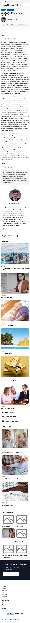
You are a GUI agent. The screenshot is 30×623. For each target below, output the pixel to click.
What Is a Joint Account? (7, 408)
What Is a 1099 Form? (6, 297)
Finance (3, 323)
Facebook (4, 611)
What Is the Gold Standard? (8, 381)
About (3, 602)
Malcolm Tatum (11, 19)
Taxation (3, 295)
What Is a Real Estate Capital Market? (12, 452)
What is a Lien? (6, 526)
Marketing (4, 590)
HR (3, 592)
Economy (3, 266)
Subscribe (23, 574)
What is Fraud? (19, 526)
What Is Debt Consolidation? (10, 478)
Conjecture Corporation (14, 619)
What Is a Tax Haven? (6, 353)
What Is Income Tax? (7, 505)
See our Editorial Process (7, 236)
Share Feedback (22, 236)
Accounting (5, 594)
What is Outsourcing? (21, 555)
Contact (4, 604)
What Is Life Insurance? (7, 325)
